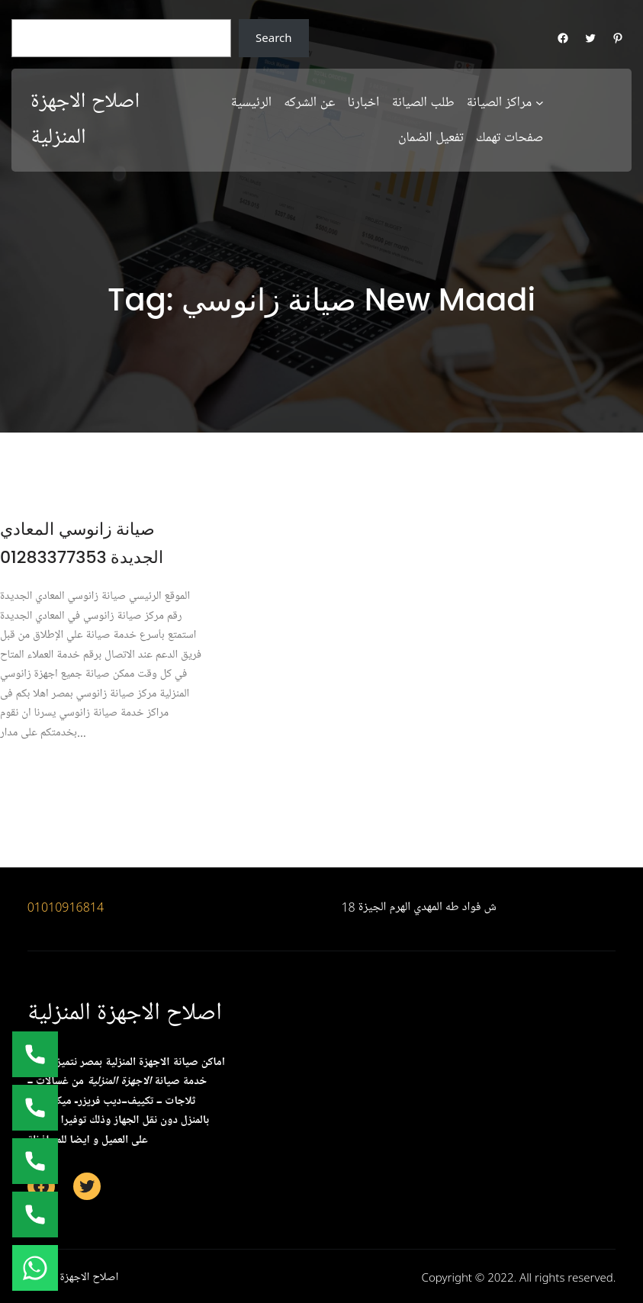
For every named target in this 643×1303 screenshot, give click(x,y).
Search (273, 37)
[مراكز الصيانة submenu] (539, 102)
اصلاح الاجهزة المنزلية (124, 1012)
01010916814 (65, 907)
